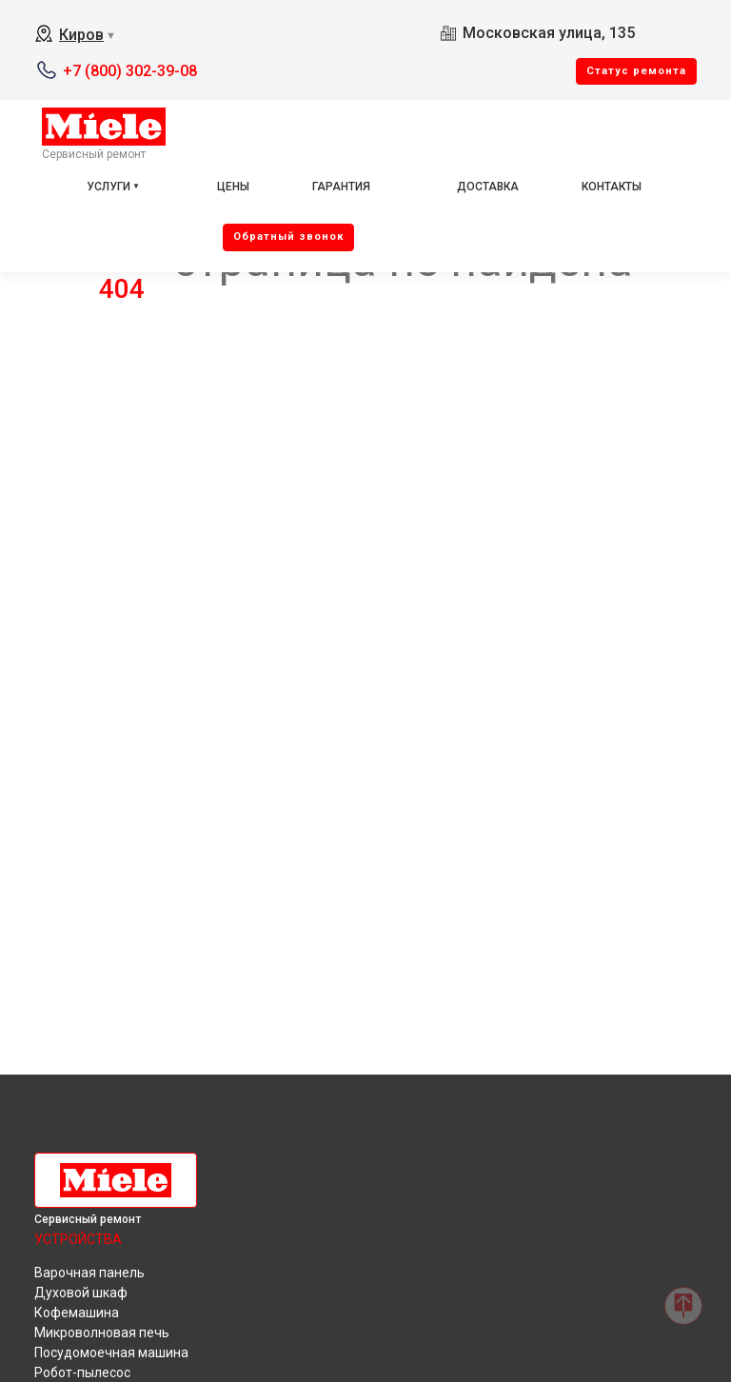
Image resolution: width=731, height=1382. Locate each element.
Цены (233, 186)
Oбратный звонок (288, 236)
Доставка (488, 186)
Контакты (612, 186)
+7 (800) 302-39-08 (130, 71)
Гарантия (341, 186)
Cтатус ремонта (636, 71)
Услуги (108, 186)
